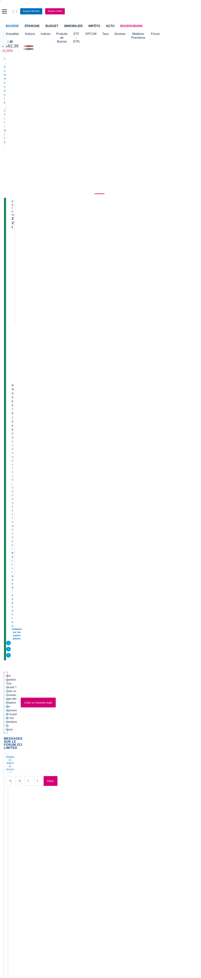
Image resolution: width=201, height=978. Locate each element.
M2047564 (26, 300)
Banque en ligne (13, 864)
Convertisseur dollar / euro (118, 838)
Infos (19, 714)
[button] (4, 11)
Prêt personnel (78, 875)
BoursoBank (131, 26)
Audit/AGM (24, 280)
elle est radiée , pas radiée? (36, 307)
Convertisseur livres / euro (167, 832)
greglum (24, 366)
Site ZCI (21, 331)
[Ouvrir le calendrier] (63, 227)
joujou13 (25, 284)
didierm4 (85, 272)
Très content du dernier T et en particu (44, 644)
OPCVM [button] (114, 33)
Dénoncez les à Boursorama (36, 397)
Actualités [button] (12, 33)
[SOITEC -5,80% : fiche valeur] (184, 46)
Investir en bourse (146, 870)
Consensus (66, 102)
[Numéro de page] (99, 733)
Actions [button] (30, 33)
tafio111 (85, 366)
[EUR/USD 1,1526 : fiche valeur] (115, 46)
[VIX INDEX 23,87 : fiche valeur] (115, 49)
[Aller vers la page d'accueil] (101, 11)
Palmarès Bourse (63, 838)
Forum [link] (100, 102)
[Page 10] (77, 733)
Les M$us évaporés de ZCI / (36, 632)
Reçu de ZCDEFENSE (31, 444)
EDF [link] (56, 800)
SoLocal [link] (157, 800)
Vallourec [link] (157, 806)
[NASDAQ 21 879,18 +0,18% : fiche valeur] (40, 49)
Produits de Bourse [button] (69, 35)
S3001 (23, 249)
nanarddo (86, 695)
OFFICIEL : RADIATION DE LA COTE (42, 421)
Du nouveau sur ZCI (30, 620)
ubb (22, 354)
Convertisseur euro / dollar (118, 843)
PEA (138, 875)
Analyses (46, 102)
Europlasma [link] (60, 806)
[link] (7, 916)
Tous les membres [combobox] (45, 227)
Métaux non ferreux (75, 118)
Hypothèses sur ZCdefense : (36, 319)
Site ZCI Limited (27, 479)
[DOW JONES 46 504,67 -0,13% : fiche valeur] (40, 46)
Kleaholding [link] (159, 811)
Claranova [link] (10, 811)
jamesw (85, 323)
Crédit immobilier (80, 870)
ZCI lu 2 (21, 491)
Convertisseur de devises (117, 832)
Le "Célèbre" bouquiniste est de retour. (44, 468)
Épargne (32, 26)
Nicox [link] (105, 800)
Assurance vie (78, 864)
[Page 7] (60, 733)
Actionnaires (139, 102)
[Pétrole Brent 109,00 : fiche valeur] (80, 46)
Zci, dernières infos (30, 456)
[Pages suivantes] (83, 733)
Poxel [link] (155, 788)
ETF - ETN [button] (95, 35)
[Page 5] (48, 733)
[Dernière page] (88, 733)
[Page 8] (65, 733)
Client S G (23, 515)
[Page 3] (37, 733)
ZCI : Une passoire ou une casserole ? (43, 538)
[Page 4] (42, 733)
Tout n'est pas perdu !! (32, 656)
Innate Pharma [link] (111, 788)
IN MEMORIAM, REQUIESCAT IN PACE (44, 573)
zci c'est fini (24, 609)
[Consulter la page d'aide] (150, 11)
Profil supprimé (88, 297)
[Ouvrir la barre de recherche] (146, 11)
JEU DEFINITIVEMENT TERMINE (39, 691)
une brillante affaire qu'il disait (38, 373)
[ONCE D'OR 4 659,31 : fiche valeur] (80, 49)
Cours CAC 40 (12, 843)
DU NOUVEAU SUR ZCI (33, 244)
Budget (51, 26)
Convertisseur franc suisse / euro (171, 838)
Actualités (26, 102)
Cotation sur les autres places (29, 156)
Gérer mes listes (147, 200)
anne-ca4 (86, 249)
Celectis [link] (8, 806)
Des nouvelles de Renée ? (35, 256)
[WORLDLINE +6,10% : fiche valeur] (149, 46)
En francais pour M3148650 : (36, 562)
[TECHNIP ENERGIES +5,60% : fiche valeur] (149, 49)
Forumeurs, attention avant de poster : (44, 409)
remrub (84, 495)
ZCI (14, 118)
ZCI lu (20, 503)
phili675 (24, 323)
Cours (9, 102)
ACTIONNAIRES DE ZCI (33, 268)
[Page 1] (25, 733)
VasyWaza (86, 401)
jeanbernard (87, 335)
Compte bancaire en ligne (19, 870)
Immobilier (73, 26)
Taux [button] (128, 33)
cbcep (23, 260)
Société (85, 102)
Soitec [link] (155, 794)
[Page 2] (31, 733)
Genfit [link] (56, 811)
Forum (190, 33)
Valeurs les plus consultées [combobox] (157, 182)
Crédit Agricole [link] (62, 794)
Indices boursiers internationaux (72, 832)
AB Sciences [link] (11, 794)
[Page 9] (71, 733)
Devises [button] (142, 33)
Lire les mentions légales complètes (21, 769)
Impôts (94, 26)
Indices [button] (46, 33)
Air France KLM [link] (13, 788)
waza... (21, 526)
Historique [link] (116, 102)
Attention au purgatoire (33, 585)
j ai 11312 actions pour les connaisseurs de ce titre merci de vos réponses (43, 346)
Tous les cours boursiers (18, 838)
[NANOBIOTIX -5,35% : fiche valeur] (184, 49)
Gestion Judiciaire (29, 432)
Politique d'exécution (24, 152)
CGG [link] (56, 788)
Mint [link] (6, 800)
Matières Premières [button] (167, 35)
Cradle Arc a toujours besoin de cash (43, 703)
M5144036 (26, 272)
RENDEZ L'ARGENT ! (31, 597)
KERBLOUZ (27, 311)
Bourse (12, 26)
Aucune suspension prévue (36, 679)
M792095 (25, 378)
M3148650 (26, 625)
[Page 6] (54, 733)
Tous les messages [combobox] (18, 227)
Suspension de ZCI (29, 362)
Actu (110, 26)
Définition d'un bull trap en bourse (41, 385)
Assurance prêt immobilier (150, 864)
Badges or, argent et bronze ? (22, 219)
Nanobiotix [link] (108, 794)
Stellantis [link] (107, 811)
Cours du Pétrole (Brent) (67, 843)
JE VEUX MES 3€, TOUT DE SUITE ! (41, 550)
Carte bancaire (13, 875)
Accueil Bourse (13, 832)
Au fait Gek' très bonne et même (39, 667)
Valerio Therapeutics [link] (114, 806)
